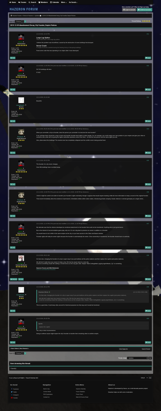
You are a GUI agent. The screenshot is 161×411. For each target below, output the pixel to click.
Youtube (14, 398)
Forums (22, 2)
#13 (148, 97)
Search (32, 2)
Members (43, 2)
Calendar (54, 2)
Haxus (84, 65)
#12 (148, 65)
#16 (148, 192)
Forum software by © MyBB (16, 378)
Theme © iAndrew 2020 (32, 378)
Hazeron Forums (17, 15)
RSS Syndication (48, 394)
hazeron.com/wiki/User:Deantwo (45, 269)
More (64, 2)
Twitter (14, 392)
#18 (148, 255)
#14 (148, 129)
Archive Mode (47, 391)
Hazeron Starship (81, 389)
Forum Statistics (80, 391)
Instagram (15, 395)
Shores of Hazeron (28, 15)
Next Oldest (15, 348)
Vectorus (20, 137)
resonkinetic (20, 105)
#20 (148, 318)
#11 (148, 34)
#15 (148, 160)
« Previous (18, 21)
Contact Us (46, 397)
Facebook (15, 389)
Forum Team (79, 394)
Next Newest (24, 348)
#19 (148, 287)
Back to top (46, 389)
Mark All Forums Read (82, 397)
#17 (148, 223)
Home (12, 2)
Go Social (73, 2)
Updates (37, 15)
